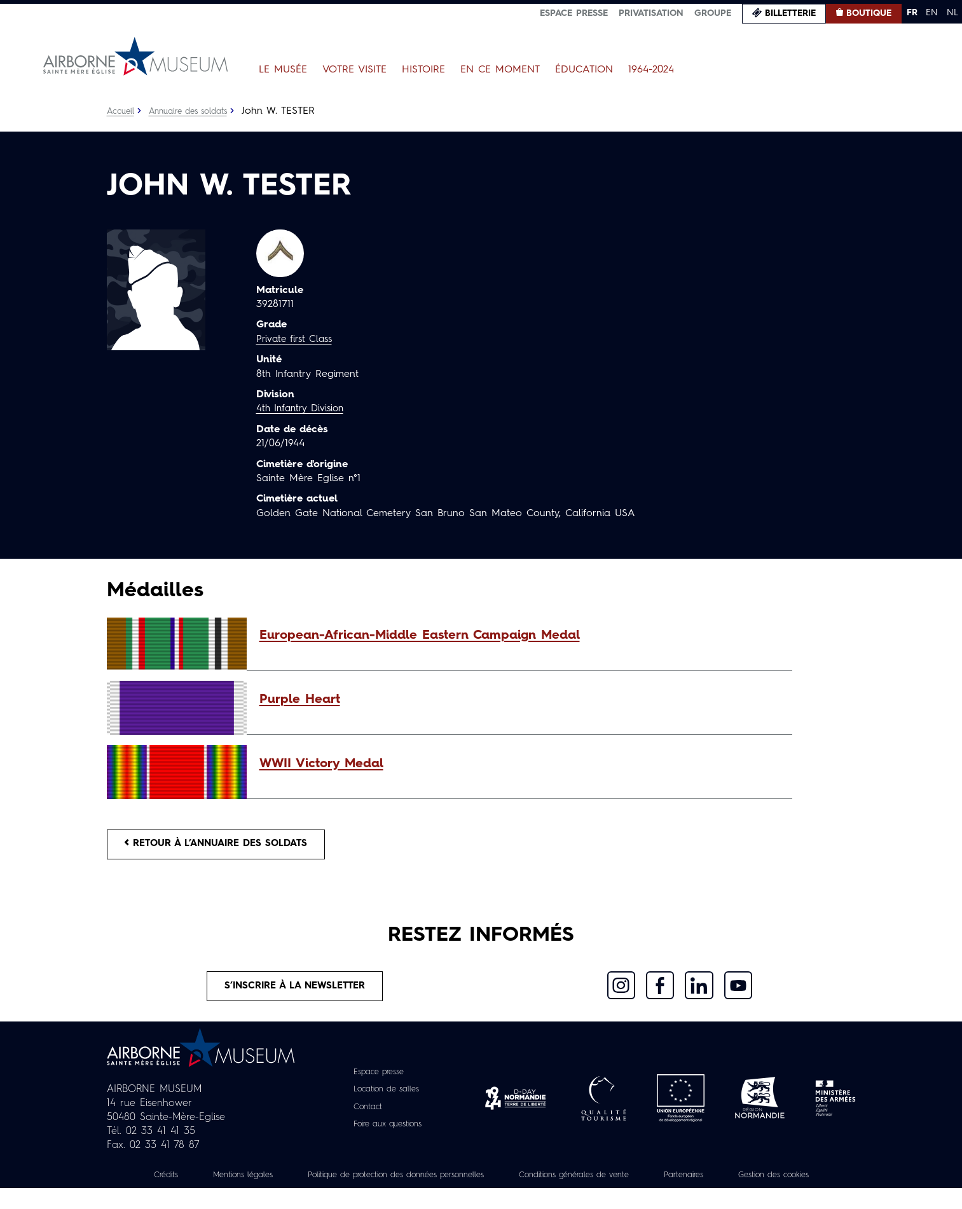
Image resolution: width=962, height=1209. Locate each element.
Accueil (122, 111)
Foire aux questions (387, 1130)
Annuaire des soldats (195, 111)
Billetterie (790, 13)
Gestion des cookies (481, 1195)
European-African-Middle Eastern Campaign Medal (419, 635)
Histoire (423, 70)
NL (952, 12)
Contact (364, 1113)
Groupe (712, 13)
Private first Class (297, 339)
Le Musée (283, 70)
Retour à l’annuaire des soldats (225, 846)
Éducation (584, 70)
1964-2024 (651, 70)
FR (912, 12)
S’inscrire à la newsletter (295, 992)
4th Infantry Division (303, 409)
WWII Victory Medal (321, 764)
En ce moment (500, 70)
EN (932, 12)
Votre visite (354, 70)
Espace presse (574, 13)
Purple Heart (299, 699)
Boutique (868, 13)
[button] (519, 636)
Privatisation (651, 13)
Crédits (188, 1181)
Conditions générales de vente (644, 1181)
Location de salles (385, 1096)
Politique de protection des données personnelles (443, 1181)
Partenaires (766, 1181)
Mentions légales (271, 1181)
